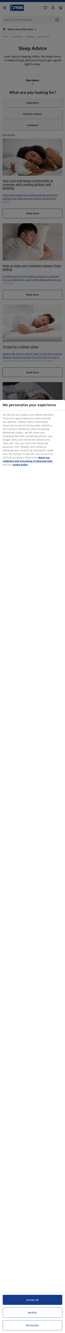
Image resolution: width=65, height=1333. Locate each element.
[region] (32, 866)
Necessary (32, 1325)
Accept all (32, 1299)
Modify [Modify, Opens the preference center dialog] (32, 1312)
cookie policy (20, 464)
